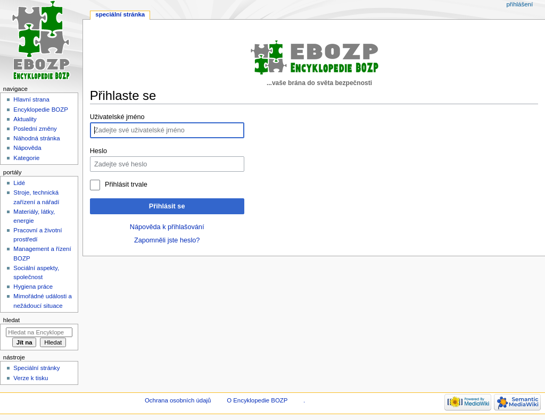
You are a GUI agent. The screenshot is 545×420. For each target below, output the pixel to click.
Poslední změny (35, 128)
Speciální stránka (120, 14)
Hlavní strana (31, 99)
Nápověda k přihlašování (167, 227)
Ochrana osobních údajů (178, 400)
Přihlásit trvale (126, 184)
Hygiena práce (33, 286)
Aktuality (24, 119)
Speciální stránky (36, 368)
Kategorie (26, 158)
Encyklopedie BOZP (40, 109)
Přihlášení (519, 4)
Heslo (98, 151)
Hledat (11, 320)
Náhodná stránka (36, 138)
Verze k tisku (30, 378)
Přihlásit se (167, 206)
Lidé (19, 183)
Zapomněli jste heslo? (167, 240)
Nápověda (27, 148)
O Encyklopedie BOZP (257, 400)
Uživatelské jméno (117, 117)
